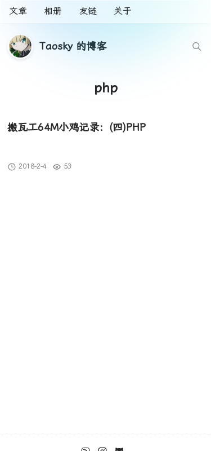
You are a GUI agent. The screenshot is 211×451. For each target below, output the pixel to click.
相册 (53, 11)
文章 (18, 11)
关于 (123, 11)
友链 (88, 11)
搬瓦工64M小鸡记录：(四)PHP (76, 127)
